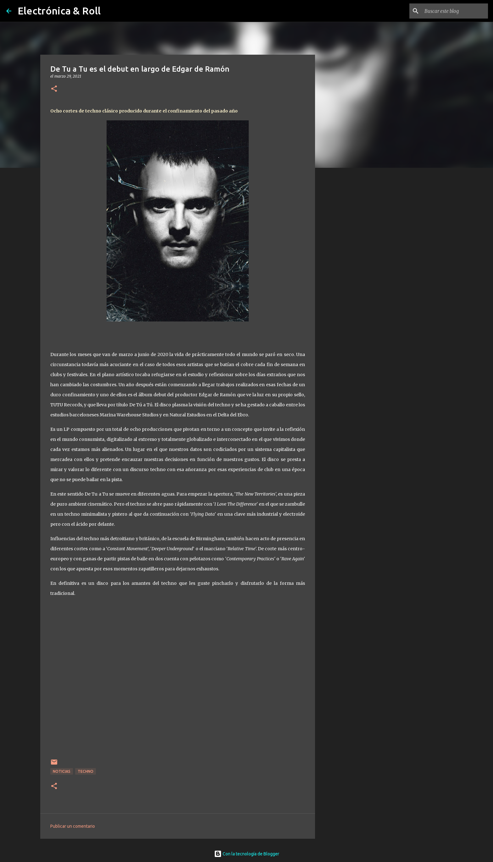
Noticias (61, 771)
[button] (54, 89)
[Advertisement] (347, 271)
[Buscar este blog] (455, 11)
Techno (85, 771)
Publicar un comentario (72, 826)
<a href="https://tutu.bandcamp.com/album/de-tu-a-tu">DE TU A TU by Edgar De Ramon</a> (178, 676)
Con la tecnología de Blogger (246, 853)
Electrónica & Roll (59, 10)
